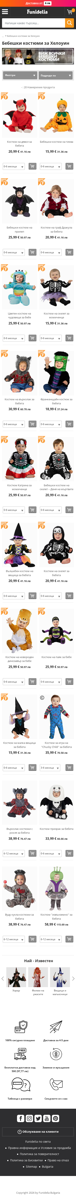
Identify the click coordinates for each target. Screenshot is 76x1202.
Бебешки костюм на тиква (56, 142)
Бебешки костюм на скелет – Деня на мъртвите (56, 487)
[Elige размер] (14, 166)
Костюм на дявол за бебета (19, 144)
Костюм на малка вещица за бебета (19, 745)
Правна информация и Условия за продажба (39, 1148)
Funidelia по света (38, 1141)
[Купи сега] (32, 166)
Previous (3, 979)
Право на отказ (58, 1160)
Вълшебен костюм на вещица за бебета (19, 573)
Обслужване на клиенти (38, 1132)
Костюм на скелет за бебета (56, 573)
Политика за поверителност (39, 1154)
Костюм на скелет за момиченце (56, 315)
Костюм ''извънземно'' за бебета (56, 916)
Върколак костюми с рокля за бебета (19, 831)
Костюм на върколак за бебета (19, 401)
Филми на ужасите (38, 992)
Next (73, 979)
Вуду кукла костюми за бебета (19, 916)
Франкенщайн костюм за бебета (56, 401)
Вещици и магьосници (60, 992)
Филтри (10, 75)
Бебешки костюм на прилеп (19, 229)
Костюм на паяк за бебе (57, 657)
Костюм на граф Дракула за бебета (56, 229)
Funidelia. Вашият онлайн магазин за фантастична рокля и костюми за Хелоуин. (37, 12)
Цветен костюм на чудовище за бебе (19, 315)
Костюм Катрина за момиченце (19, 487)
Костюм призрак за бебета (56, 829)
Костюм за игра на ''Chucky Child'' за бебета (56, 745)
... (3, 36)
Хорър (16, 990)
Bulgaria (47, 1166)
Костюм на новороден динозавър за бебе (19, 659)
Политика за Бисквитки (26, 1160)
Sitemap (31, 1166)
